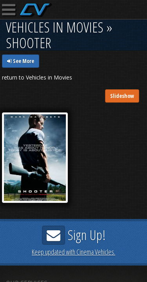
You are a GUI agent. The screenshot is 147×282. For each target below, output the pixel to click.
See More (20, 61)
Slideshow (122, 95)
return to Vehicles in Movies (37, 77)
